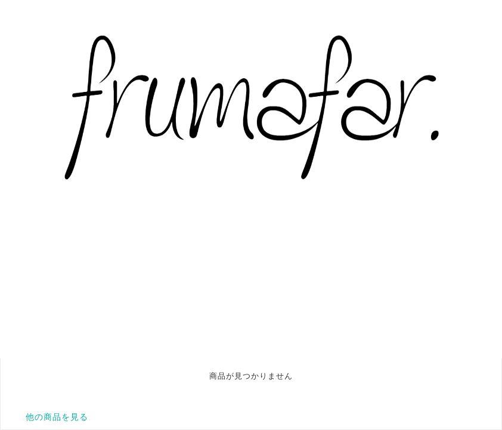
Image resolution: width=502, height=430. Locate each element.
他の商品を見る (57, 417)
